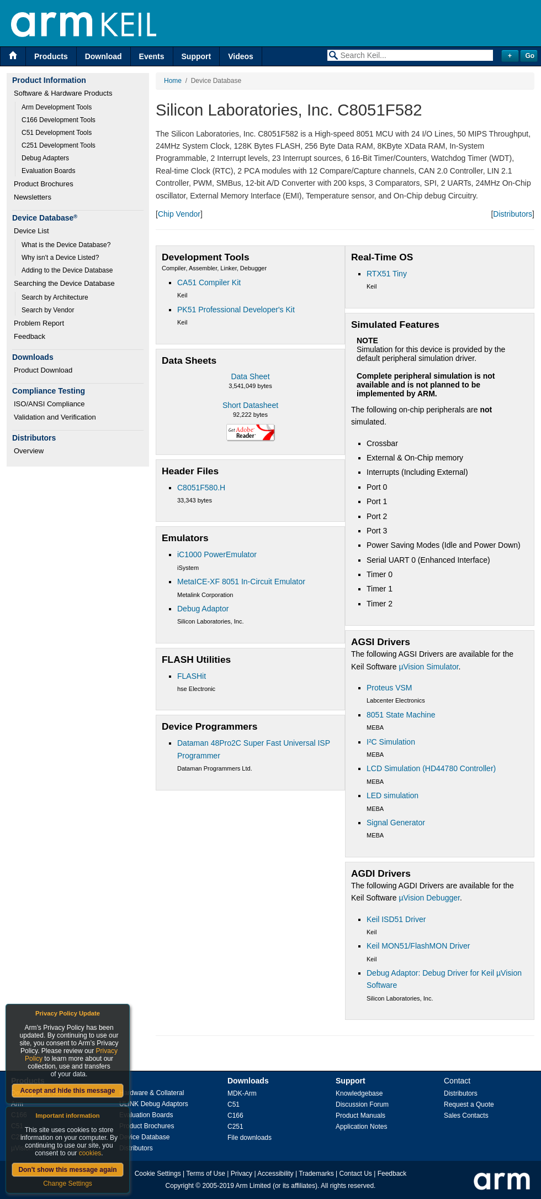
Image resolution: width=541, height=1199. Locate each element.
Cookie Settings (158, 1173)
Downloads (248, 1080)
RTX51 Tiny (387, 273)
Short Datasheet (250, 405)
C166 (235, 1115)
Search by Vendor (48, 310)
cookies (90, 1153)
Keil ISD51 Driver (396, 919)
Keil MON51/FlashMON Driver (418, 945)
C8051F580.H (201, 487)
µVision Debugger (429, 897)
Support (196, 56)
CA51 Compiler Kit (209, 282)
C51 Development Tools (57, 133)
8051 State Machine (401, 714)
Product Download (43, 370)
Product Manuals (360, 1115)
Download (103, 56)
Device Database (144, 1137)
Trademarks (316, 1173)
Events (152, 56)
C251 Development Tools (59, 145)
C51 (233, 1104)
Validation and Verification (55, 417)
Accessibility (275, 1173)
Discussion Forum (362, 1104)
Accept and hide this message (67, 1091)
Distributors (512, 214)
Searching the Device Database (64, 283)
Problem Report (39, 323)
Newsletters (32, 197)
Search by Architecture (55, 297)
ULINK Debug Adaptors (153, 1104)
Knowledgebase (359, 1093)
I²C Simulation (391, 741)
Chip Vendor (179, 214)
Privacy (241, 1173)
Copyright (180, 1186)
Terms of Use (205, 1173)
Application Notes (361, 1126)
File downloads (249, 1138)
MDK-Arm (242, 1093)
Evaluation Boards (48, 171)
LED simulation (392, 795)
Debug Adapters (45, 158)
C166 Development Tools (59, 120)
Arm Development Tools (57, 107)
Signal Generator (396, 822)
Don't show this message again (67, 1170)
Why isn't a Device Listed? (60, 257)
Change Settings (67, 1183)
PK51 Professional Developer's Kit (236, 309)
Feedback (29, 336)
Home (173, 81)
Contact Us (356, 1173)
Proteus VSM (389, 687)
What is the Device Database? (66, 245)
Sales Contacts (466, 1115)
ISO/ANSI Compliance (49, 404)
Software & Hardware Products (63, 93)
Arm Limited (253, 1186)
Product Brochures (43, 184)
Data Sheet (250, 376)
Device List (31, 231)
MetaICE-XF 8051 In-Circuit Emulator (241, 581)
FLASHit (191, 676)
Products (51, 56)
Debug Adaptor (203, 608)
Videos (240, 56)
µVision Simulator (428, 666)
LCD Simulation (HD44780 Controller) (431, 768)
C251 (235, 1126)
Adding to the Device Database (67, 270)
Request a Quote (469, 1104)
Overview (29, 451)
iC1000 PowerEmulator (217, 554)
